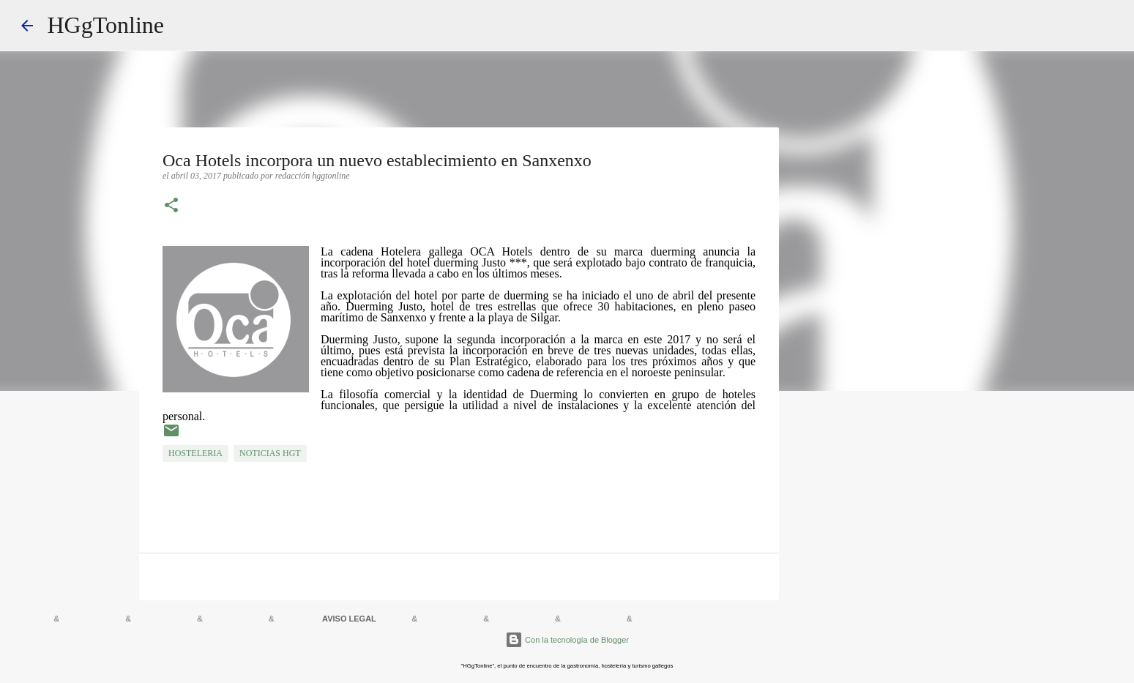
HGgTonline (106, 25)
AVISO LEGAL (349, 618)
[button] (171, 206)
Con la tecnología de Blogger (567, 639)
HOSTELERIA (195, 453)
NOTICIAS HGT (270, 453)
